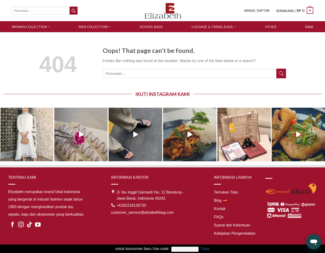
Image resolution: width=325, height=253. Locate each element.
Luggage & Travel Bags (214, 26)
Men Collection (95, 26)
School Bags (151, 27)
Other (270, 27)
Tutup (205, 249)
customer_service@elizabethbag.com (142, 212)
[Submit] (74, 11)
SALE (309, 27)
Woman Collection (31, 26)
